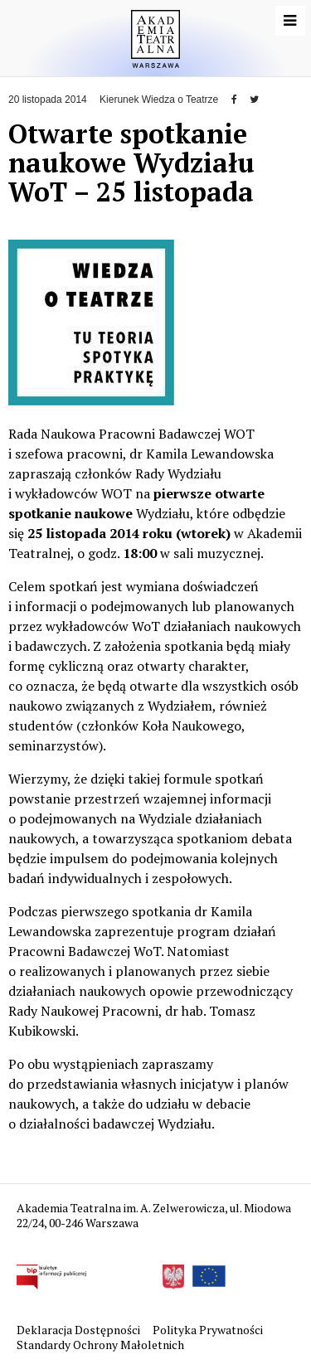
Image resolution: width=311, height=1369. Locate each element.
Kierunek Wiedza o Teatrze (159, 99)
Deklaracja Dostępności (80, 1329)
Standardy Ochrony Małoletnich (100, 1344)
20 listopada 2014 (47, 99)
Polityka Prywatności (209, 1329)
